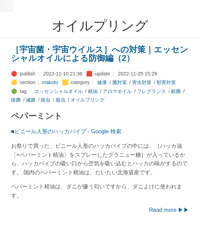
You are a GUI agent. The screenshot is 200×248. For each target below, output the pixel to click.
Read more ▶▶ (169, 210)
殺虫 (61, 100)
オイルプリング (87, 100)
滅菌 (31, 100)
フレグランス (151, 91)
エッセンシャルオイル (58, 91)
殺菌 (176, 91)
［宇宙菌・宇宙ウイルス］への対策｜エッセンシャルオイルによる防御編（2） (99, 54)
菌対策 (119, 82)
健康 (102, 82)
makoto (50, 82)
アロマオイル (117, 91)
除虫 (45, 100)
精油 (93, 91)
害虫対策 (141, 82)
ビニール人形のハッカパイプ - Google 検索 (67, 131)
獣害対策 (166, 82)
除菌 (16, 100)
